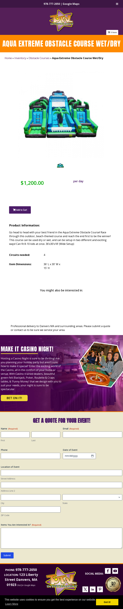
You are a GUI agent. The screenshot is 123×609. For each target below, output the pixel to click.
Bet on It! (14, 398)
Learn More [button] (11, 604)
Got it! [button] (107, 602)
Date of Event (70, 449)
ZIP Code (5, 515)
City (2, 503)
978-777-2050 (52, 4)
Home (8, 58)
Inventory (20, 58)
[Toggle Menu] (117, 4)
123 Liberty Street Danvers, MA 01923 (21, 579)
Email (71, 428)
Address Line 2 (8, 490)
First (3, 440)
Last (33, 440)
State (65, 503)
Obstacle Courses (39, 58)
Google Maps (71, 4)
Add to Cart (20, 209)
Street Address (8, 478)
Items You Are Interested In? (21, 524)
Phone (4, 449)
